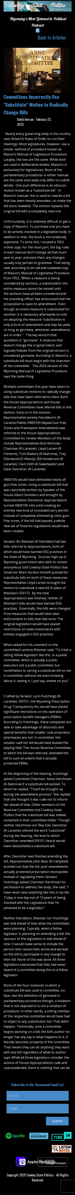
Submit (57, 1121)
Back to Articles (52, 37)
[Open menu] (37, 30)
